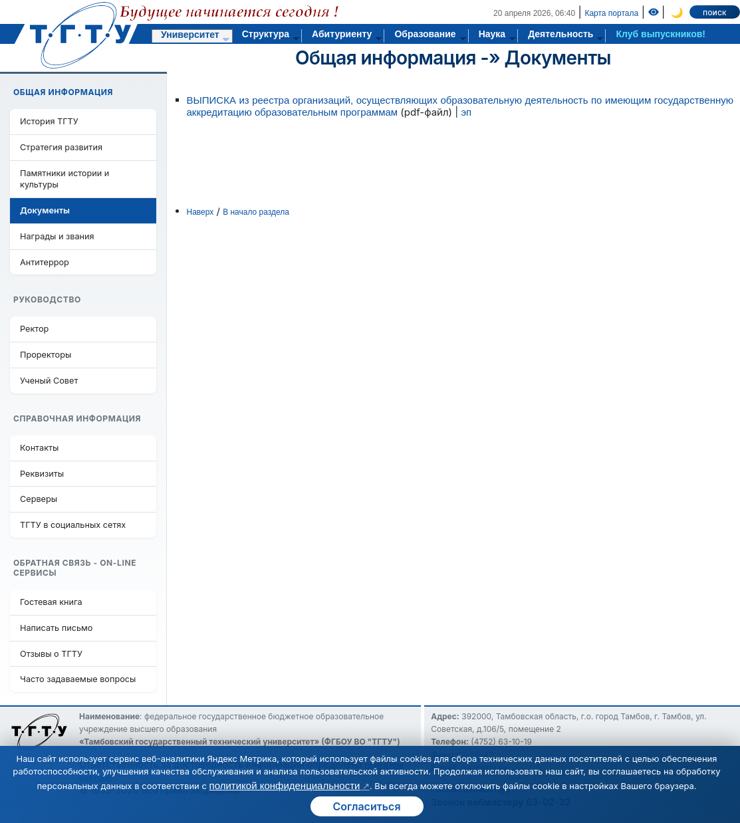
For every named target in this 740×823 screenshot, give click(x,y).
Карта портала (611, 13)
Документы (558, 58)
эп (466, 112)
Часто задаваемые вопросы (78, 679)
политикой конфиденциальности (284, 785)
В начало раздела (256, 212)
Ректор (34, 329)
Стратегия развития (61, 147)
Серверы (38, 499)
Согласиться (366, 806)
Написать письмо (56, 628)
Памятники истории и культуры (64, 179)
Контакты (39, 448)
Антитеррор (44, 262)
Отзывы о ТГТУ (51, 654)
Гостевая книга (51, 602)
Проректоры (45, 355)
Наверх (200, 212)
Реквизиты (42, 474)
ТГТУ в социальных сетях (73, 525)
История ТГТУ (49, 121)
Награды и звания (57, 236)
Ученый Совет (49, 381)
